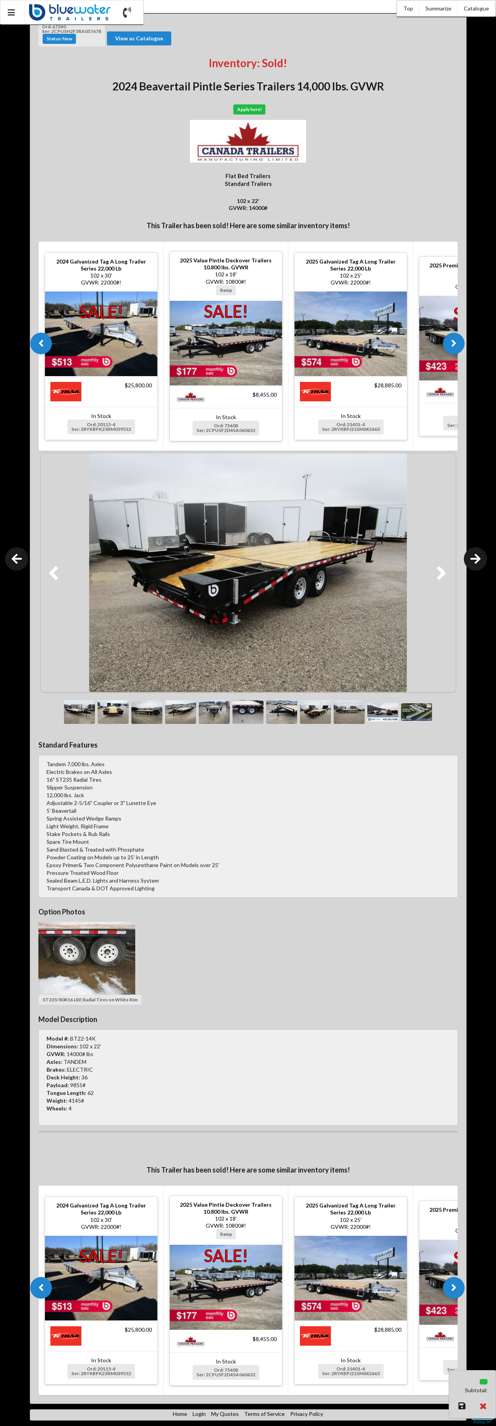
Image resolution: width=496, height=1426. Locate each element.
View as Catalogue (139, 38)
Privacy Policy (306, 1413)
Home (180, 1413)
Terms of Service (264, 1413)
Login (199, 1413)
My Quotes (225, 1413)
